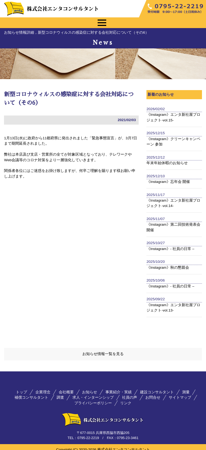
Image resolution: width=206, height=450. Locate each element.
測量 (186, 387)
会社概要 (66, 387)
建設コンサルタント (157, 387)
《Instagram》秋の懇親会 (167, 268)
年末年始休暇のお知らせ (167, 163)
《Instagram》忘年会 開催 (168, 182)
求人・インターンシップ (93, 392)
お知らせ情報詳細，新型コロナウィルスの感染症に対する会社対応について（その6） (76, 32)
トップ (21, 387)
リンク (125, 398)
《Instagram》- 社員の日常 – (170, 249)
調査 (60, 392)
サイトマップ (180, 392)
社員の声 (129, 392)
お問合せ (152, 392)
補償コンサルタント (31, 392)
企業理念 (42, 387)
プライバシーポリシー (93, 398)
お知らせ (89, 387)
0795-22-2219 (88, 433)
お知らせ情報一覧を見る (103, 349)
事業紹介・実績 (118, 387)
